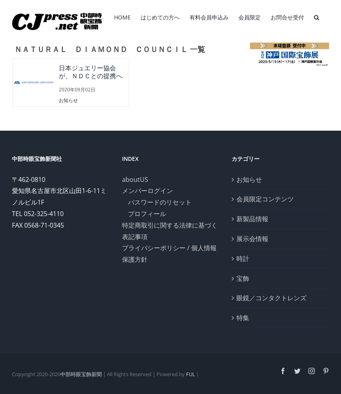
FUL (190, 374)
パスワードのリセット (160, 202)
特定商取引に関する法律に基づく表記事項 (169, 231)
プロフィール (147, 213)
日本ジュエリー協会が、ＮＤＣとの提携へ (90, 72)
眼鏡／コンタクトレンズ (271, 298)
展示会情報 (252, 238)
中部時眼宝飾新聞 (81, 374)
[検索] (316, 16)
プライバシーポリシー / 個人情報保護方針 (169, 253)
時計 (242, 258)
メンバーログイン (147, 190)
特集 (242, 317)
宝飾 (242, 278)
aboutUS (135, 179)
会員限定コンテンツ (265, 199)
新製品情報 (252, 218)
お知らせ (68, 100)
